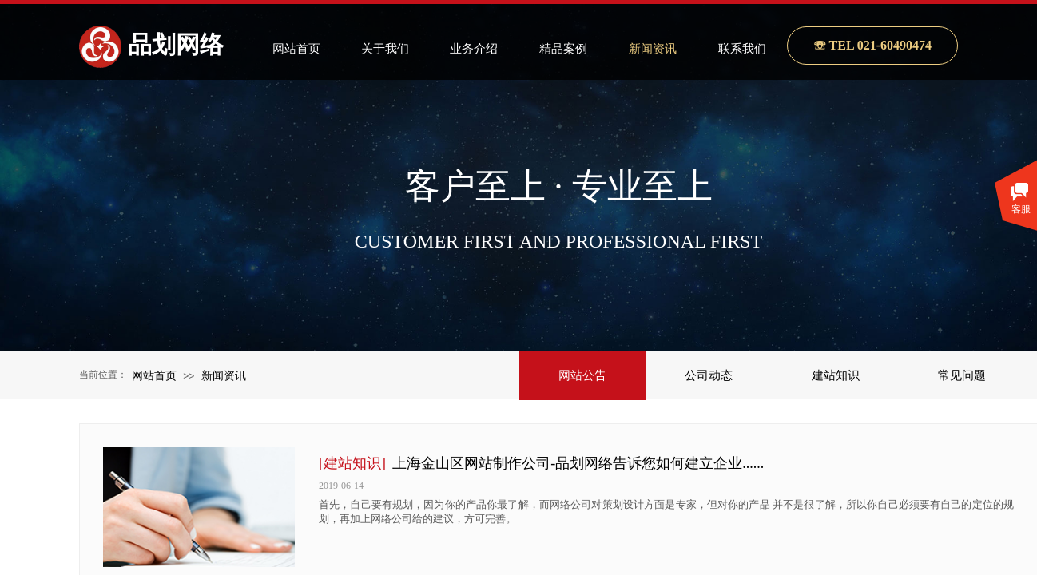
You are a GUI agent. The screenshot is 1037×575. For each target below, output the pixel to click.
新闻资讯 (223, 375)
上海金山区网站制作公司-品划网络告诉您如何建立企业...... (578, 463)
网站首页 (154, 375)
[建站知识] (352, 463)
